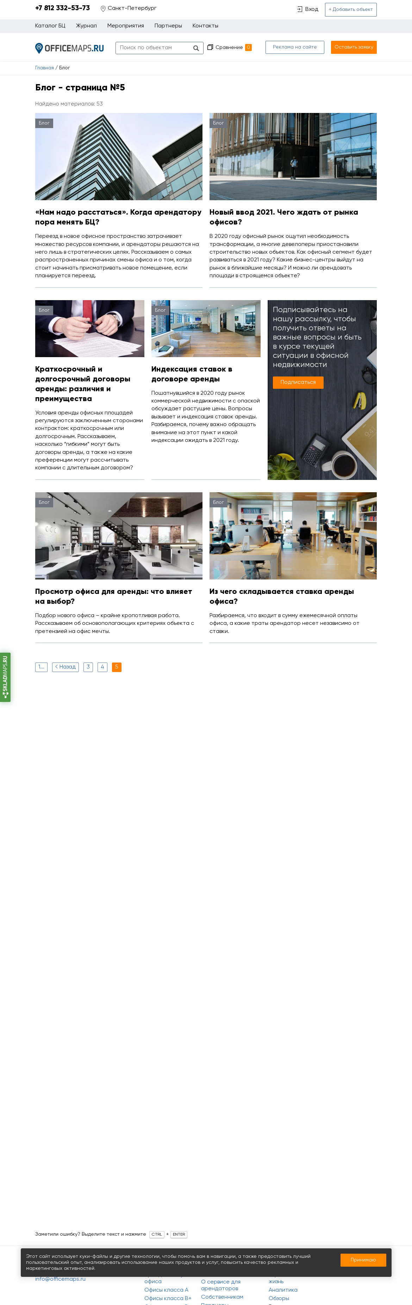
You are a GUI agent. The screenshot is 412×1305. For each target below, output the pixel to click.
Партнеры (168, 26)
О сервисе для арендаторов (221, 1285)
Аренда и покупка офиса (168, 1278)
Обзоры (279, 1298)
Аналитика (283, 1290)
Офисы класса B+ (168, 1298)
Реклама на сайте (295, 47)
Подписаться (298, 382)
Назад (64, 666)
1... (41, 667)
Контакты (205, 26)
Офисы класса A (166, 1290)
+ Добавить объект (351, 9)
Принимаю (363, 1260)
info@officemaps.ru (60, 1279)
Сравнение (233, 47)
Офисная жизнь (281, 1278)
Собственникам (222, 1297)
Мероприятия (125, 26)
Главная (44, 67)
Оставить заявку (354, 47)
